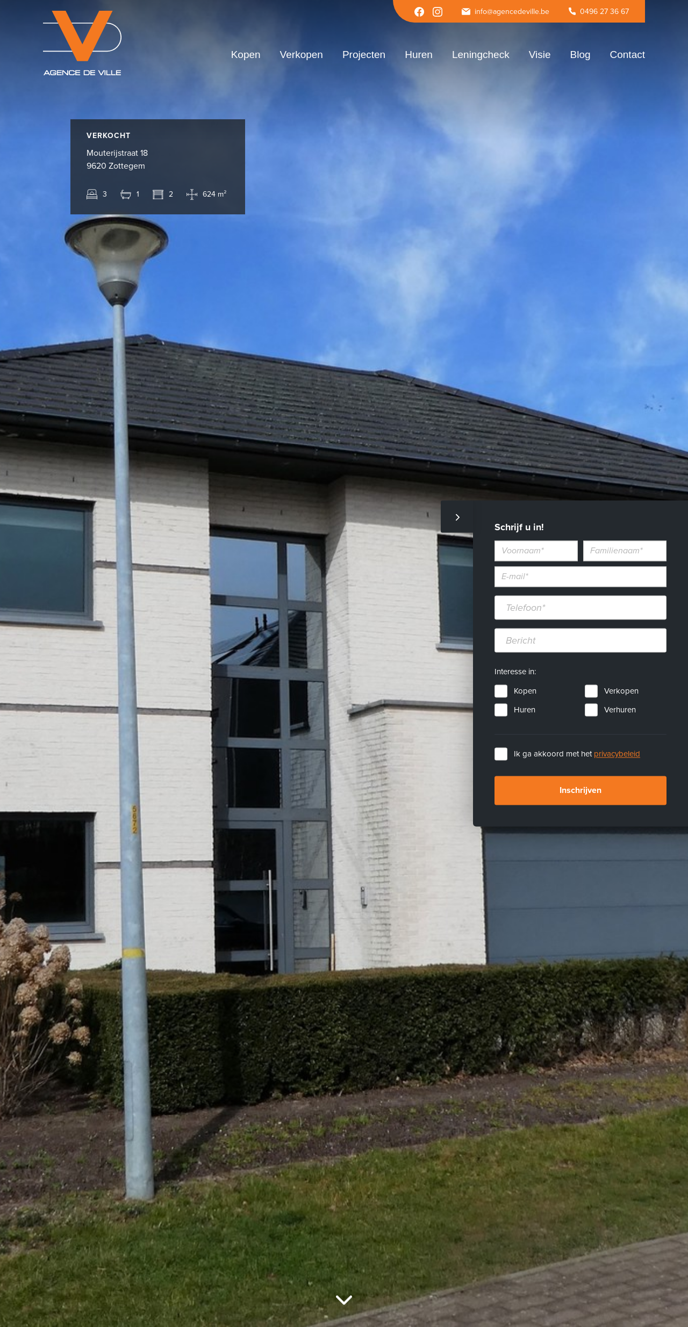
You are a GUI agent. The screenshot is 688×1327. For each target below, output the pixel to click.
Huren (524, 710)
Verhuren (620, 710)
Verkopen (621, 691)
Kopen (525, 691)
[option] (344, 663)
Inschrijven (580, 790)
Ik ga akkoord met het (577, 754)
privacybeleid (617, 754)
